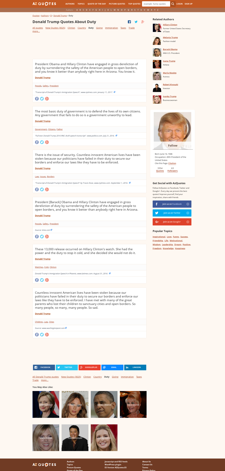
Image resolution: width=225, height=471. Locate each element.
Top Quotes (134, 3)
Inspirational (159, 236)
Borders (50, 176)
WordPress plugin (113, 464)
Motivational (176, 240)
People (38, 85)
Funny (176, 236)
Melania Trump (170, 37)
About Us (146, 461)
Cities (51, 321)
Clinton (71, 27)
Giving (99, 27)
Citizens (51, 129)
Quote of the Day (97, 3)
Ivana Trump (169, 61)
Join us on (172, 204)
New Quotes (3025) (55, 27)
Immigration (111, 27)
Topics (81, 3)
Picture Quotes (117, 3)
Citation (172, 163)
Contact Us (147, 464)
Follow (172, 145)
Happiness (180, 248)
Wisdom (156, 244)
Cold (46, 267)
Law (37, 176)
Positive (186, 244)
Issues (43, 176)
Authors (70, 3)
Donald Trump (60, 15)
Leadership (167, 244)
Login (179, 3)
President (54, 85)
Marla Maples (169, 72)
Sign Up (188, 3)
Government (41, 129)
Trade (132, 27)
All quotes (37, 27)
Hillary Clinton (170, 24)
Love (169, 236)
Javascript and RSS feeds (116, 461)
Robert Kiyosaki (170, 84)
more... (36, 31)
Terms (145, 467)
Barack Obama (170, 49)
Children (39, 321)
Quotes (35, 15)
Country (82, 27)
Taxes (123, 27)
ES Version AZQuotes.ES (116, 467)
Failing (59, 129)
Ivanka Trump (169, 96)
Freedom (157, 248)
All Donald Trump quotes (45, 376)
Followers (173, 170)
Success (184, 236)
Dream (177, 244)
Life (166, 240)
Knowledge (168, 248)
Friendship (158, 240)
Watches (39, 267)
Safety (45, 85)
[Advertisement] (89, 45)
